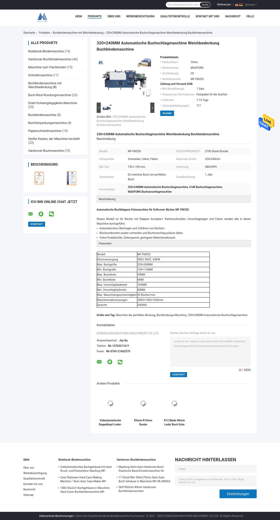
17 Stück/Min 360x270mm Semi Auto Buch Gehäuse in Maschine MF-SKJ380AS (144, 479)
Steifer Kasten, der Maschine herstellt (54, 139)
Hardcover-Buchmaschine (46, 151)
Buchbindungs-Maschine (171, 315)
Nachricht (233, 16)
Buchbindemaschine (42, 115)
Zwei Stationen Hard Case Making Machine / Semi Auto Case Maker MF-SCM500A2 (83, 480)
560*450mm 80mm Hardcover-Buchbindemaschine (138, 489)
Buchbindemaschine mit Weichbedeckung (78, 32)
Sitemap (28, 494)
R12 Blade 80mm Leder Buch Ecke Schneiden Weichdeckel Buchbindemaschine (174, 422)
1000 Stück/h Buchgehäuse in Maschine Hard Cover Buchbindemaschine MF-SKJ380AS (85, 490)
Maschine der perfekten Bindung (135, 315)
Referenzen (224, 4)
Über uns (114, 16)
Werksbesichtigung (140, 16)
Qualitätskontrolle (175, 16)
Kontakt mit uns (208, 16)
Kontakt (167, 113)
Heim (78, 16)
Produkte (95, 16)
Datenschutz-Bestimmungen (56, 515)
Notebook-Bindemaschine (46, 51)
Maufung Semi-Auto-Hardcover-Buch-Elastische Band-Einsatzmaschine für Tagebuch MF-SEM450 (141, 469)
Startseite (29, 32)
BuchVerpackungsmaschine (47, 123)
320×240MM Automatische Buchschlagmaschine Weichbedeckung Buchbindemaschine (121, 120)
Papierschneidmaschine (44, 131)
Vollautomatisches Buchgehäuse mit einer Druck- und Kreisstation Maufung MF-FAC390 (86, 469)
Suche (205, 4)
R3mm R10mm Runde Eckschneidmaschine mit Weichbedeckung (143, 422)
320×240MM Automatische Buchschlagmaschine (218, 315)
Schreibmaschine (40, 75)
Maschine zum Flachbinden (47, 67)
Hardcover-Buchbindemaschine (49, 59)
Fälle (250, 16)
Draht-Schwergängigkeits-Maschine (52, 103)
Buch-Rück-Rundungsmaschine (49, 95)
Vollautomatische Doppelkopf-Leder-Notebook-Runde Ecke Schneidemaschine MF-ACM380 (110, 422)
